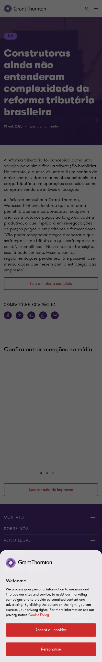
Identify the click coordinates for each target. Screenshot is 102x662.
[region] (51, 606)
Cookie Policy (38, 615)
